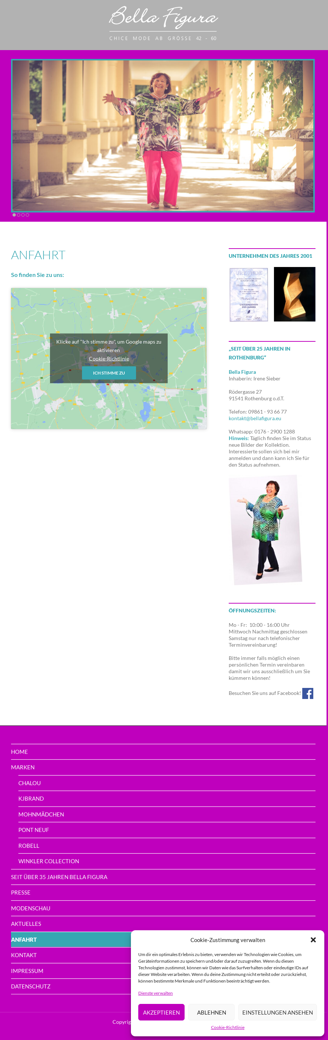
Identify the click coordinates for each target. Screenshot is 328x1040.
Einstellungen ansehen (277, 1012)
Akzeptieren (161, 1012)
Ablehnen (211, 1012)
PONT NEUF (33, 829)
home (19, 751)
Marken (23, 767)
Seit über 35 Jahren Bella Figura (59, 877)
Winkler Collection (48, 861)
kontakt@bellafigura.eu (255, 418)
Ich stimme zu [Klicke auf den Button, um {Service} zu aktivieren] (109, 373)
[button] (313, 940)
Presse (21, 892)
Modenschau (30, 908)
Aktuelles (26, 923)
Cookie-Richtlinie (228, 1027)
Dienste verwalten (155, 993)
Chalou (29, 783)
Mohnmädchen (41, 814)
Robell (28, 845)
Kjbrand (31, 798)
